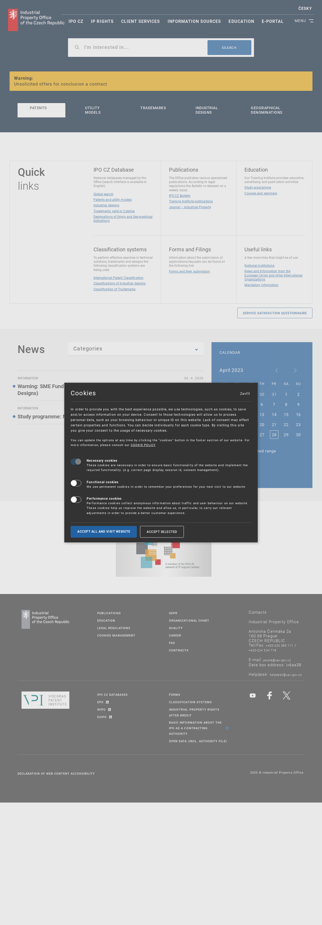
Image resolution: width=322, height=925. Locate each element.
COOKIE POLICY (143, 445)
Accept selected (162, 531)
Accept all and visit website (103, 531)
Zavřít (245, 393)
